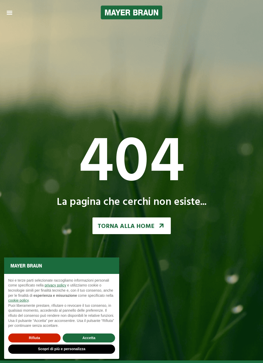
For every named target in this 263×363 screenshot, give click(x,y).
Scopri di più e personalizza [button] (61, 349)
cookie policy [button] (18, 300)
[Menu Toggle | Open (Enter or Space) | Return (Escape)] (9, 12)
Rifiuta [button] (34, 338)
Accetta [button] (89, 338)
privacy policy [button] (55, 285)
